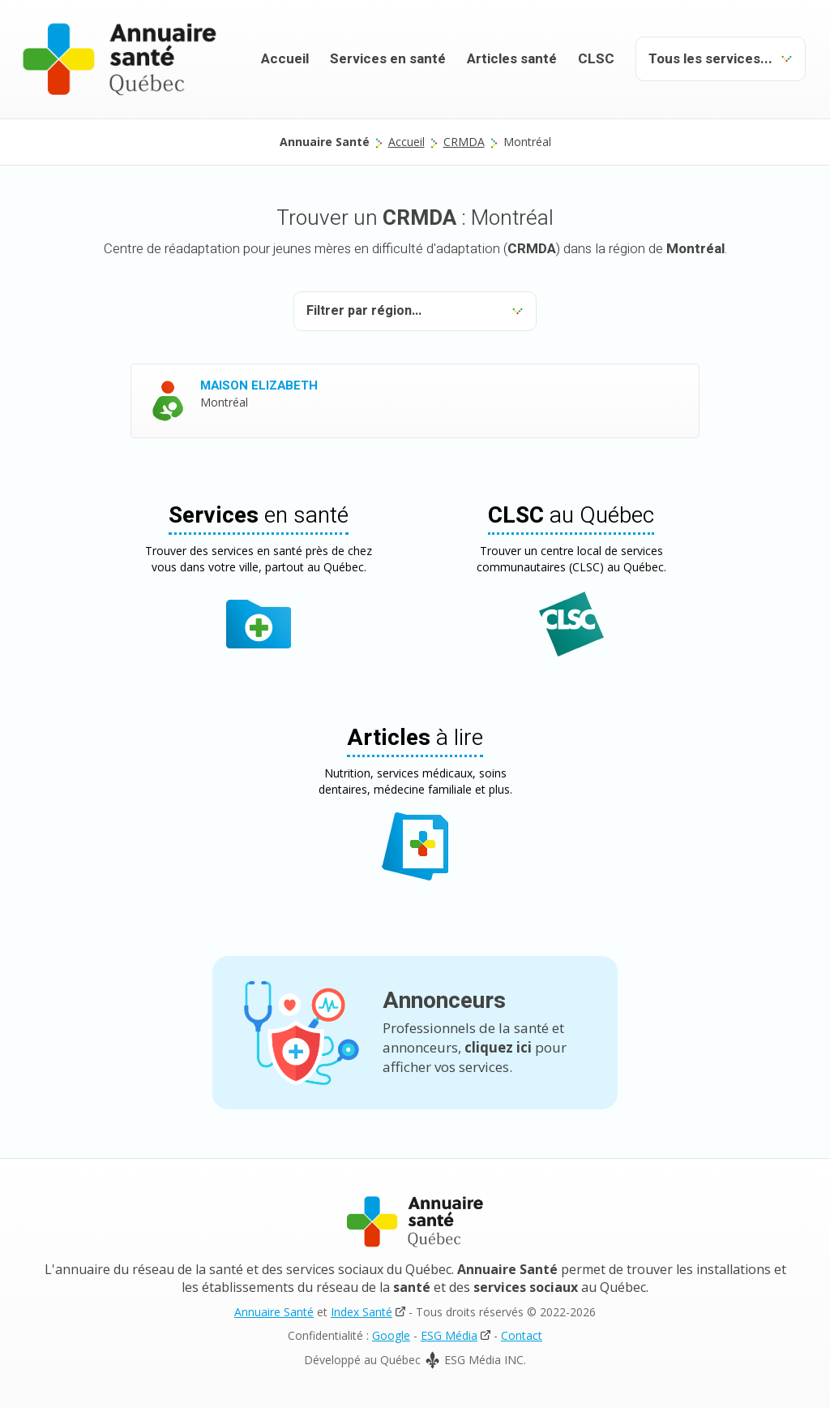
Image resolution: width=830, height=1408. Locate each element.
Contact (521, 1335)
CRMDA (464, 141)
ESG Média (449, 1335)
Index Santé (361, 1312)
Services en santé (388, 59)
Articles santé (512, 59)
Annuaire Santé (274, 1312)
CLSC (596, 59)
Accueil (285, 59)
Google (391, 1335)
